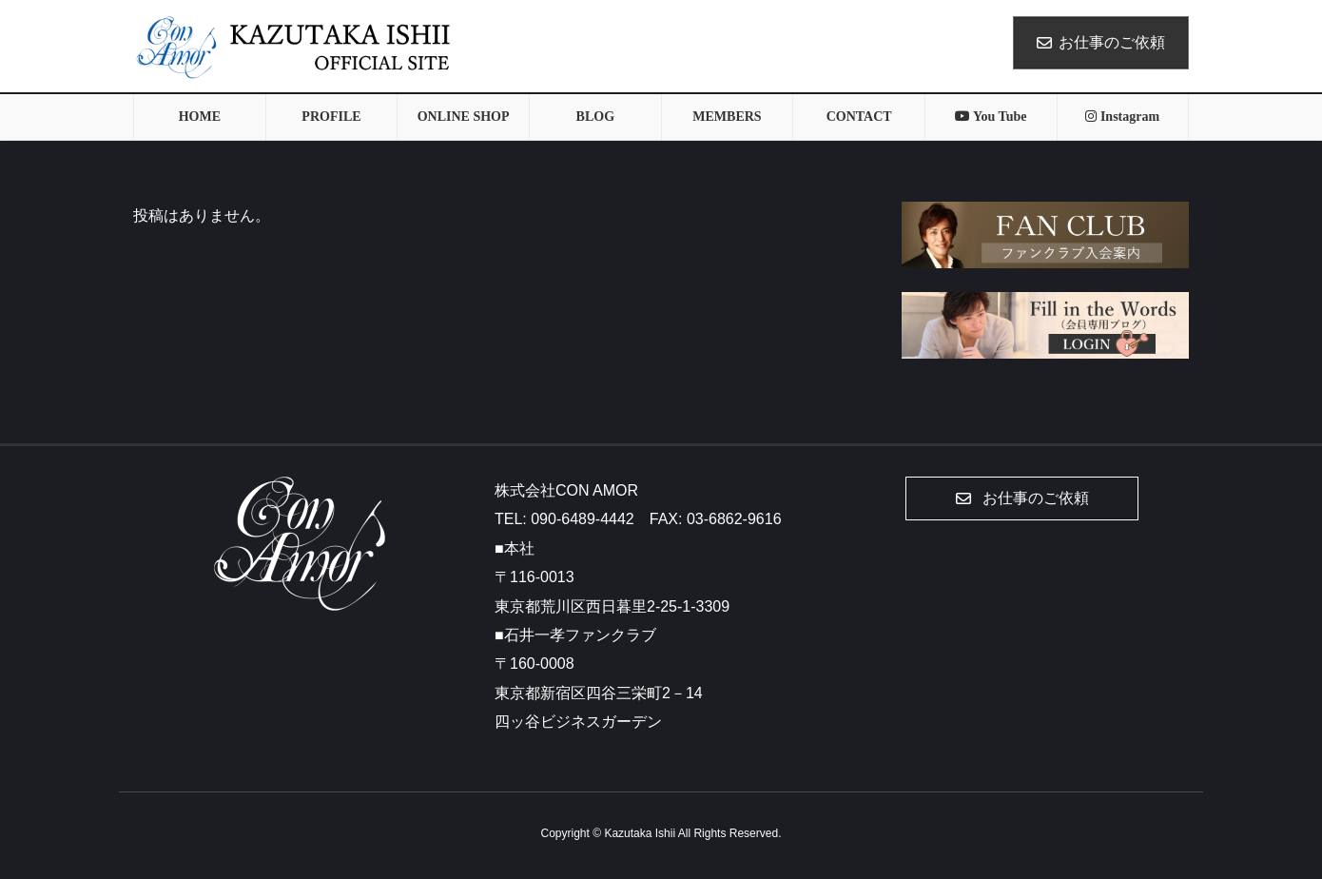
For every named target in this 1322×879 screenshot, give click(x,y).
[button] (1021, 498)
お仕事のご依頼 (1101, 42)
